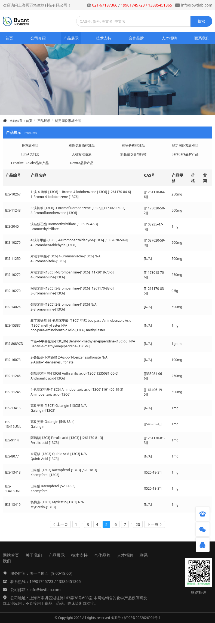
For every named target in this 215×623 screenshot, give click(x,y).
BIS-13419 (13, 504)
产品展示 (71, 38)
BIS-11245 (13, 392)
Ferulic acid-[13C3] (44, 442)
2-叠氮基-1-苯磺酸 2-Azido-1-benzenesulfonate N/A (68, 357)
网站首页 (11, 555)
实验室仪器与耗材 (133, 154)
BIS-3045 (12, 226)
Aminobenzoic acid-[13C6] (50, 394)
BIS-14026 (13, 307)
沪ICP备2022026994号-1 (142, 617)
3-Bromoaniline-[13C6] (47, 293)
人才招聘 (169, 38)
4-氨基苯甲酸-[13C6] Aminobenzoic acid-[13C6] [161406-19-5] (76, 389)
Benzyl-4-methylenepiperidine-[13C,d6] (60, 346)
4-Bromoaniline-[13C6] (47, 277)
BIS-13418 (13, 472)
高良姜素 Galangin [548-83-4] (52, 421)
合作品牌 (136, 38)
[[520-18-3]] (152, 472)
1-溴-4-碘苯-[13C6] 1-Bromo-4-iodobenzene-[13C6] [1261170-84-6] (80, 191)
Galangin (37, 426)
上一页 (62, 524)
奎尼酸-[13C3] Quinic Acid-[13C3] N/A (58, 454)
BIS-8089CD (14, 343)
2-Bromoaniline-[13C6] (47, 309)
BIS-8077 (12, 456)
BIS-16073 (13, 359)
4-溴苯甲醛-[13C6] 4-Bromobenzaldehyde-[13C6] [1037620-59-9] (79, 240)
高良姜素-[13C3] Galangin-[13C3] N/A (58, 405)
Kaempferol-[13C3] (44, 474)
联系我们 (202, 38)
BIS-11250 (13, 258)
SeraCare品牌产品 (185, 154)
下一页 (152, 524)
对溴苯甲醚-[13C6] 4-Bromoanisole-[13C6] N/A (65, 256)
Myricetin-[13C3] (43, 507)
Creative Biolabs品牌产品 (30, 163)
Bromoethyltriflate (44, 229)
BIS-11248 (13, 210)
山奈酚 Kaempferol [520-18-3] (52, 486)
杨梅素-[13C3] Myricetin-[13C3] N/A (57, 502)
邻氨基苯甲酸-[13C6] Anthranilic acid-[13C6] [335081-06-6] (74, 373)
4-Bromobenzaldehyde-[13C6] (53, 245)
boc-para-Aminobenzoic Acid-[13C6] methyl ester (67, 330)
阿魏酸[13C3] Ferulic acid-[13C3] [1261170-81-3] (66, 437)
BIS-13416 (13, 408)
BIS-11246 (13, 376)
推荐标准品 (30, 145)
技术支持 (103, 38)
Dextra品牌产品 (81, 163)
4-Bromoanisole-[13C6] (48, 261)
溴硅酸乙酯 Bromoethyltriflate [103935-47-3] (64, 224)
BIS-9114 (12, 440)
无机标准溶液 (81, 154)
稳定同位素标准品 (68, 120)
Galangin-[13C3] (42, 410)
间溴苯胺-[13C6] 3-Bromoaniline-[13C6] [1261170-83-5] (71, 288)
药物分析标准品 (133, 145)
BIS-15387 (13, 325)
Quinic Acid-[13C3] (44, 458)
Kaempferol (39, 491)
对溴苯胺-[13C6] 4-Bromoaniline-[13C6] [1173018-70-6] (71, 272)
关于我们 (34, 555)
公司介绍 (38, 38)
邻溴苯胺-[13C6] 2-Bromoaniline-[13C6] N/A (63, 304)
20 (138, 524)
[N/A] (148, 258)
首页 (9, 38)
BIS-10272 (13, 274)
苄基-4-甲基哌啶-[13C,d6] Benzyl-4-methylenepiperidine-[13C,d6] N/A (82, 341)
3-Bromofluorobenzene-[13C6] (53, 212)
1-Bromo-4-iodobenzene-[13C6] (54, 196)
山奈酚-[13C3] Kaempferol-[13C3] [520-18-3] (63, 470)
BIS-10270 (13, 290)
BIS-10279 (13, 242)
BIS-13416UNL (13, 424)
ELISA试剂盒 (30, 154)
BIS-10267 (13, 194)
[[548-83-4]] (152, 424)
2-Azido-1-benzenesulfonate (51, 362)
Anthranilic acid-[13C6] (47, 378)
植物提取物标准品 (82, 145)
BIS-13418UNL (13, 488)
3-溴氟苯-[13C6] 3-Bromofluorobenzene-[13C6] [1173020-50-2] (77, 208)
